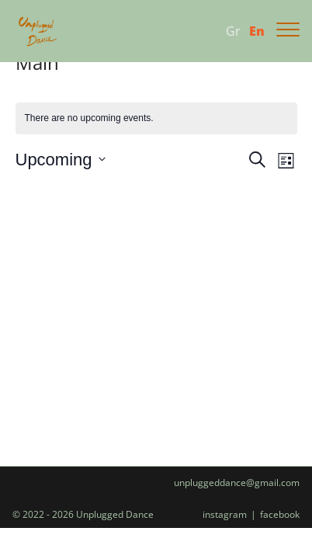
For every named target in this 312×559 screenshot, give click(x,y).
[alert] (156, 118)
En (257, 31)
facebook (280, 515)
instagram (225, 515)
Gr (233, 31)
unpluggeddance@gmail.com (237, 483)
